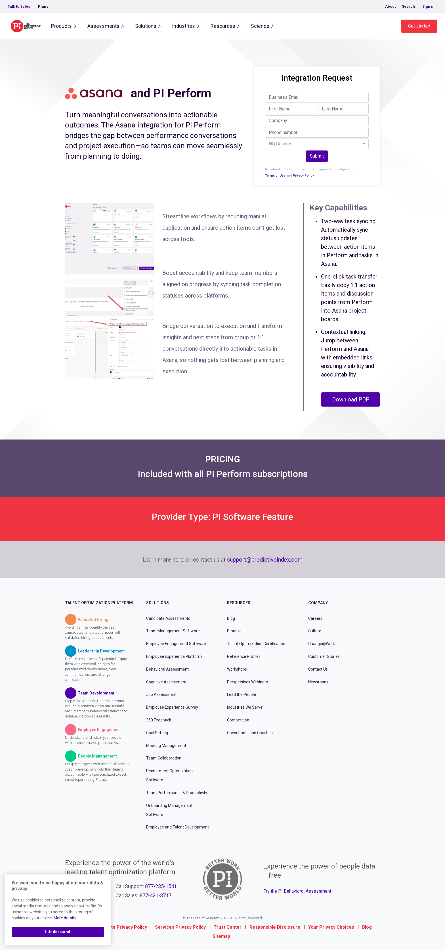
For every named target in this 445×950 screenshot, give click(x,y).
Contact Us (318, 669)
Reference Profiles (244, 656)
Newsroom (318, 682)
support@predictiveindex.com (265, 559)
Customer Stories (324, 656)
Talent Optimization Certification (256, 643)
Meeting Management (166, 745)
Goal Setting (157, 733)
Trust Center (228, 927)
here (178, 559)
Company (318, 602)
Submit (317, 156)
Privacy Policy (303, 175)
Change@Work (321, 643)
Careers (315, 618)
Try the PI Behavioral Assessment (297, 891)
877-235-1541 (161, 886)
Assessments (103, 26)
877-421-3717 (155, 895)
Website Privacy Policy (122, 927)
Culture (314, 631)
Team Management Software (173, 631)
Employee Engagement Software (176, 643)
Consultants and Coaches (250, 733)
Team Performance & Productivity (176, 792)
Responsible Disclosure (274, 927)
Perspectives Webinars (247, 682)
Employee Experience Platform (174, 656)
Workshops (237, 669)
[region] (58, 909)
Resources (223, 26)
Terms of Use (275, 175)
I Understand (57, 932)
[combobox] (317, 144)
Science (260, 26)
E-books (234, 631)
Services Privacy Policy (180, 927)
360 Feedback (158, 720)
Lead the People (241, 694)
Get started (419, 26)
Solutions (145, 26)
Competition (238, 720)
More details (65, 918)
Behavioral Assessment (167, 669)
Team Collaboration (163, 758)
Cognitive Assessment (166, 682)
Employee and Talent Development (177, 827)
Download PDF (350, 399)
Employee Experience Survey (172, 707)
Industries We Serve (245, 707)
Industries (183, 26)
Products (61, 26)
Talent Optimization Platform (99, 602)
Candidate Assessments (168, 618)
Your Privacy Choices (331, 927)
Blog (231, 618)
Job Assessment (161, 694)
